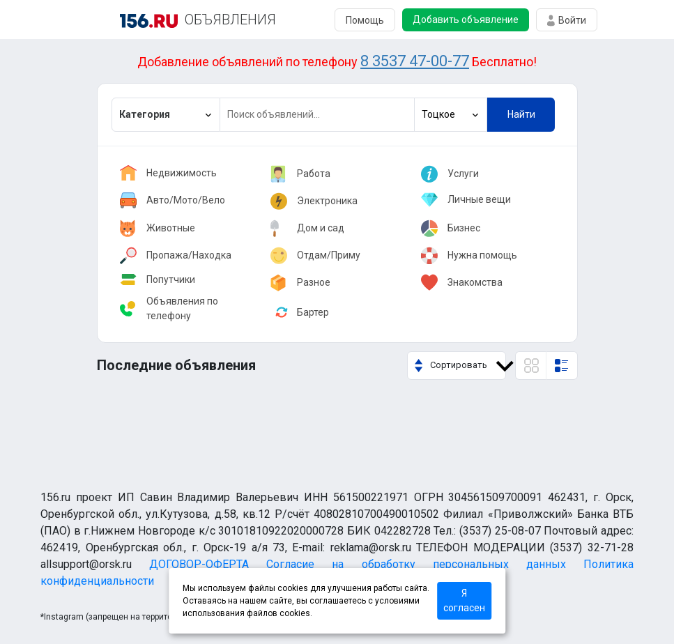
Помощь (365, 20)
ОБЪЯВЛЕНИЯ (230, 19)
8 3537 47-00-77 (414, 61)
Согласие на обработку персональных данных (416, 564)
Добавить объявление (466, 19)
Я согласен (464, 600)
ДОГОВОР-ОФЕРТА (199, 564)
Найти (521, 114)
